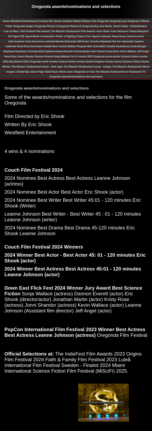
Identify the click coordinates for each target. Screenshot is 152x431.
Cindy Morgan (138, 46)
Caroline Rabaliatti (101, 41)
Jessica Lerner (135, 36)
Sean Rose (10, 56)
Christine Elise (36, 51)
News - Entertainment (134, 26)
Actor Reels (103, 31)
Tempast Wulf (84, 46)
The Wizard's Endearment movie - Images (87, 66)
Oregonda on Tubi (84, 71)
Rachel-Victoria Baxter (77, 51)
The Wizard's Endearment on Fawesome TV (120, 71)
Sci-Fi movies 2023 (82, 56)
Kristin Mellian (67, 46)
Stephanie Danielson (15, 51)
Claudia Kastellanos (118, 46)
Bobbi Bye (24, 71)
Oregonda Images (23, 26)
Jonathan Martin (71, 21)
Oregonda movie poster (107, 56)
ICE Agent (14, 36)
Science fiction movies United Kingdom (82, 61)
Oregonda (103, 21)
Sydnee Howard (54, 51)
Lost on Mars (11, 31)
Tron (88, 36)
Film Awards (43, 31)
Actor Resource (120, 31)
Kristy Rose (112, 51)
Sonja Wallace (62, 56)
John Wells (99, 46)
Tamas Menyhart (139, 31)
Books (117, 26)
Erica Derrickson (34, 46)
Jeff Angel (143, 51)
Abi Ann (116, 41)
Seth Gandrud (16, 41)
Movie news (66, 71)
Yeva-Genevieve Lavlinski (40, 41)
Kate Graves (98, 51)
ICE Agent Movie (29, 36)
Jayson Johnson (101, 36)
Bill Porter (83, 41)
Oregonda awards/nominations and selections (76, 76)
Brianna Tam (89, 21)
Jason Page (37, 71)
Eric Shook (55, 21)
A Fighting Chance (75, 36)
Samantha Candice (133, 41)
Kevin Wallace (128, 51)
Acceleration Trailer (51, 36)
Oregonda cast (117, 21)
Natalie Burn (51, 46)
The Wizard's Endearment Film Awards (73, 31)
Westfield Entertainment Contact (29, 21)
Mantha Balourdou (66, 41)
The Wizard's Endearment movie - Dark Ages (37, 66)
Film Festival (27, 31)
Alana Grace (119, 36)
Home (6, 21)
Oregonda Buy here (93, 26)
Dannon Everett (44, 56)
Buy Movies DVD (18, 61)
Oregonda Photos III (69, 26)
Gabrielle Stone (15, 46)
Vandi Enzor (52, 71)
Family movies (113, 61)
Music (109, 26)
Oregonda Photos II (46, 26)
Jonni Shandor (26, 56)
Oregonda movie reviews (43, 61)
